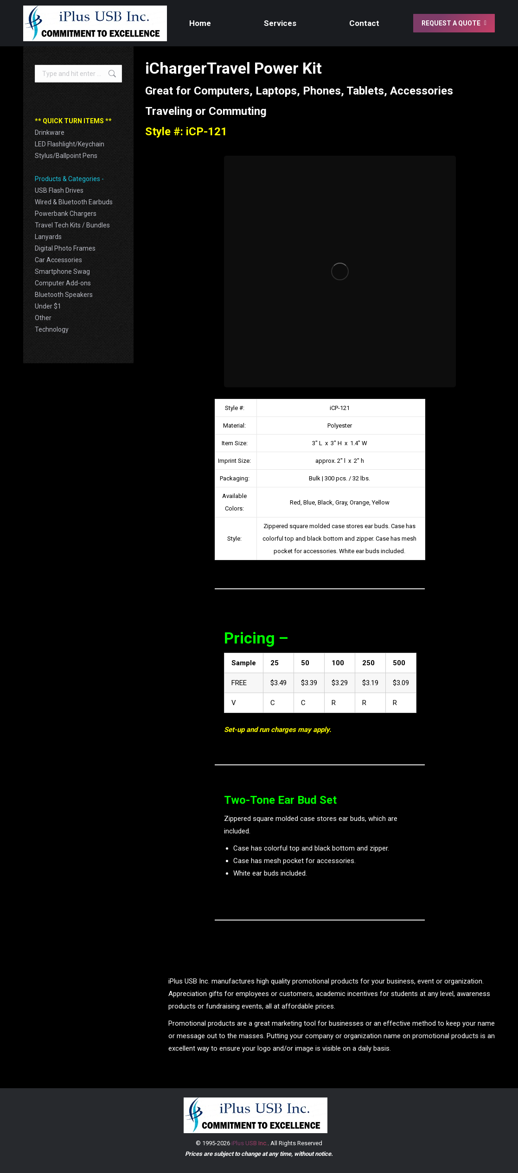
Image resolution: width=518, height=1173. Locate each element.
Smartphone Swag (62, 271)
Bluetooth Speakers (64, 294)
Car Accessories (58, 260)
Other (43, 318)
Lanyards (48, 236)
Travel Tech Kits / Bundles (72, 225)
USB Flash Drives (59, 190)
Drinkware (49, 132)
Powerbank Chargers (65, 213)
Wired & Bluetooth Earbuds (74, 202)
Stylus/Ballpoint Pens (66, 155)
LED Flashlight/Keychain (69, 144)
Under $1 (48, 306)
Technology (52, 329)
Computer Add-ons (63, 283)
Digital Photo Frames (65, 248)
